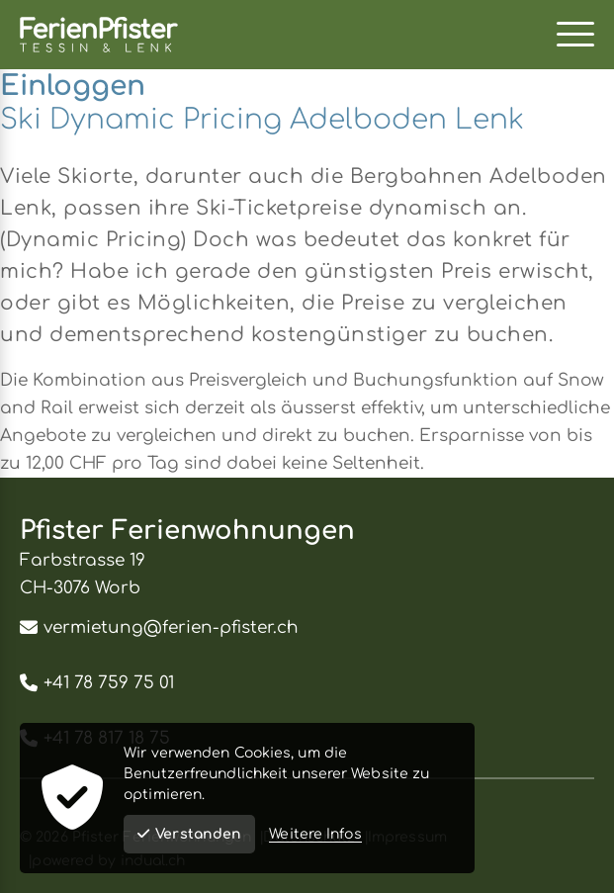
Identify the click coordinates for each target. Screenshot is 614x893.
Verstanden (189, 834)
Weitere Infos (315, 834)
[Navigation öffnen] (575, 34)
